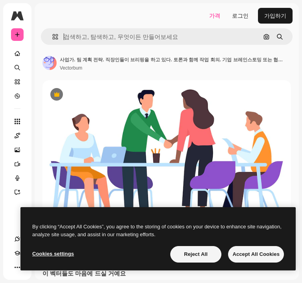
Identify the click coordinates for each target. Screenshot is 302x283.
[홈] (17, 53)
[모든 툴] (17, 121)
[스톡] (17, 81)
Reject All (196, 254)
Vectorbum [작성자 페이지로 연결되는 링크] (71, 68)
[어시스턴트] (21, 192)
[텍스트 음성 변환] (21, 178)
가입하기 (275, 16)
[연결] (17, 239)
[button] (52, 37)
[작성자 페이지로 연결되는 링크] (49, 63)
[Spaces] (21, 135)
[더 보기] (17, 267)
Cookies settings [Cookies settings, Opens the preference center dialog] (53, 254)
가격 (214, 16)
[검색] (17, 67)
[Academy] (17, 253)
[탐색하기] (17, 96)
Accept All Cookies (256, 254)
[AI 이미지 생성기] (21, 149)
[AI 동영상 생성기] (21, 164)
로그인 (240, 16)
